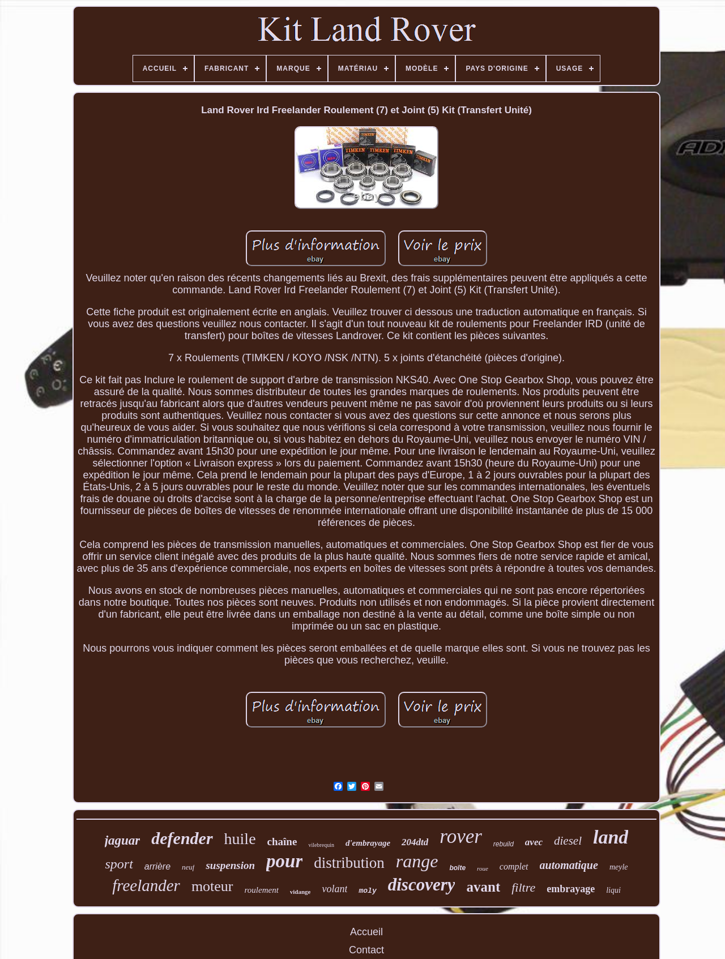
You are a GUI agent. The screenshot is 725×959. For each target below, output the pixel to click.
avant (483, 886)
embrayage (571, 888)
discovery (421, 884)
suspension (230, 865)
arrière (157, 866)
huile (240, 838)
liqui (613, 890)
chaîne (282, 841)
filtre (523, 887)
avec (534, 842)
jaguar (122, 840)
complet (514, 866)
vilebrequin (321, 845)
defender (181, 838)
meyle (618, 867)
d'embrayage (368, 842)
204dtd (415, 842)
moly (367, 891)
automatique (569, 865)
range (417, 861)
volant (334, 888)
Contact (366, 950)
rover (461, 836)
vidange (300, 891)
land (610, 837)
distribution (349, 862)
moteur (212, 886)
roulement (262, 889)
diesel (568, 840)
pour (284, 861)
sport (119, 864)
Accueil (366, 931)
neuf (188, 867)
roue (482, 868)
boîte (457, 868)
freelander (146, 885)
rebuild (503, 844)
